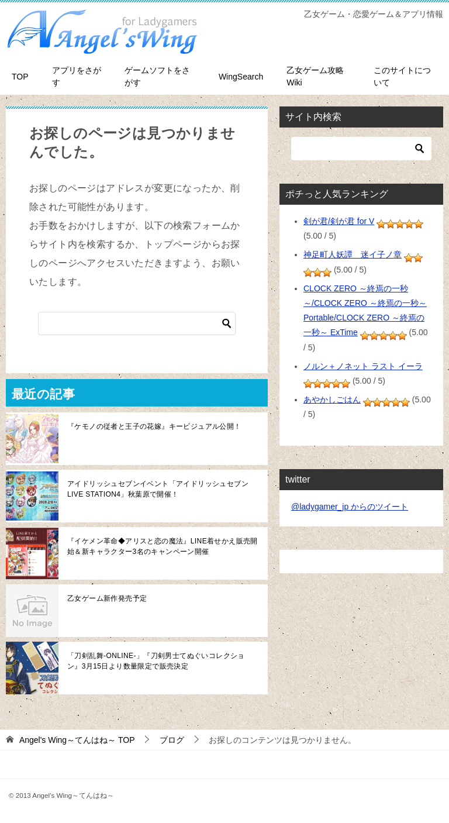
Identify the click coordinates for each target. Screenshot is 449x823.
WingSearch (241, 76)
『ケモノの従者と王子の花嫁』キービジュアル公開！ (154, 426)
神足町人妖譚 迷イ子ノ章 (352, 254)
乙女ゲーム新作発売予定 (107, 598)
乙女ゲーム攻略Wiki (315, 76)
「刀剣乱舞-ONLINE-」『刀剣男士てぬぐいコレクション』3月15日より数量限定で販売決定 (156, 661)
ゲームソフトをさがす (157, 76)
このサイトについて (402, 76)
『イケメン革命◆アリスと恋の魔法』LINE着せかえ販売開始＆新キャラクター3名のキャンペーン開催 (162, 546)
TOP (20, 76)
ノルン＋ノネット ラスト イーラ (363, 366)
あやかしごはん (332, 399)
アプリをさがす (76, 76)
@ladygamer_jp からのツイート (349, 506)
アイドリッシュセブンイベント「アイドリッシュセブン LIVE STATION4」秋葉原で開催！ (157, 489)
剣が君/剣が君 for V (338, 221)
